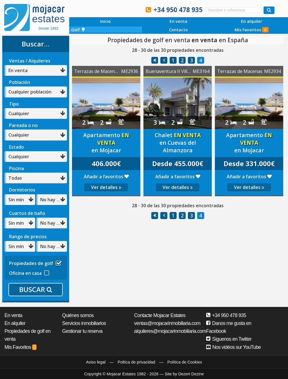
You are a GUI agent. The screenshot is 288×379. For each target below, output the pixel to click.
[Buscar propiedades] (269, 10)
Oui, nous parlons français (134, 9)
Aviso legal (95, 362)
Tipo (14, 104)
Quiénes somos (78, 315)
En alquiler (251, 21)
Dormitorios (22, 190)
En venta (178, 21)
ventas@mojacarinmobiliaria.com (167, 323)
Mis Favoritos (252, 29)
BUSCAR (35, 289)
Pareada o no (23, 125)
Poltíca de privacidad (136, 362)
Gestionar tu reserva (82, 331)
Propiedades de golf (35, 262)
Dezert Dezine (191, 374)
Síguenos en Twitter (228, 339)
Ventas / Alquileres (29, 61)
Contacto (178, 29)
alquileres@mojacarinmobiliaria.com (170, 331)
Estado (16, 147)
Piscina (16, 168)
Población (19, 82)
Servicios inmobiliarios (84, 323)
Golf (78, 29)
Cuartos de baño (27, 213)
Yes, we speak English (87, 9)
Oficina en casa (29, 272)
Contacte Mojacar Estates (159, 315)
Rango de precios (28, 236)
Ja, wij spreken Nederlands (123, 9)
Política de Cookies (184, 362)
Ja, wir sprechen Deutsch (111, 9)
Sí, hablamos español (99, 9)
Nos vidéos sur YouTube (233, 347)
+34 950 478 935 (178, 9)
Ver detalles (106, 187)
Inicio (105, 21)
